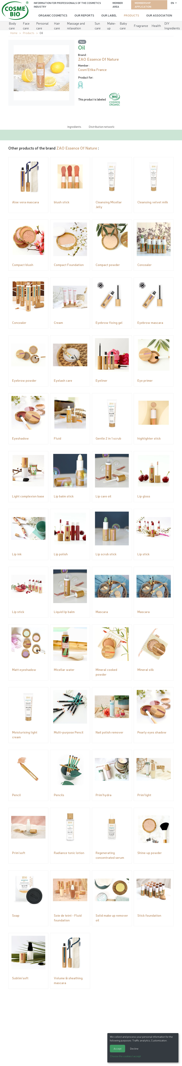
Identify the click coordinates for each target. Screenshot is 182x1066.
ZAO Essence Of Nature (76, 147)
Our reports (84, 15)
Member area (118, 4)
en (173, 2)
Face (82, 41)
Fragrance (141, 25)
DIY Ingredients (172, 25)
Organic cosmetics (52, 15)
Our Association (159, 15)
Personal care (42, 25)
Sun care (98, 25)
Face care (26, 25)
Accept (117, 1048)
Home (13, 33)
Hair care (57, 25)
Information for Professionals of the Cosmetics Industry (67, 4)
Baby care (123, 25)
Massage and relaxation (76, 25)
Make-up (111, 25)
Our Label (109, 15)
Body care (12, 25)
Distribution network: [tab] (102, 126)
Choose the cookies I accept (125, 1056)
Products (131, 15)
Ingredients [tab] (74, 126)
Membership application (143, 4)
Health (156, 25)
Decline (134, 1048)
